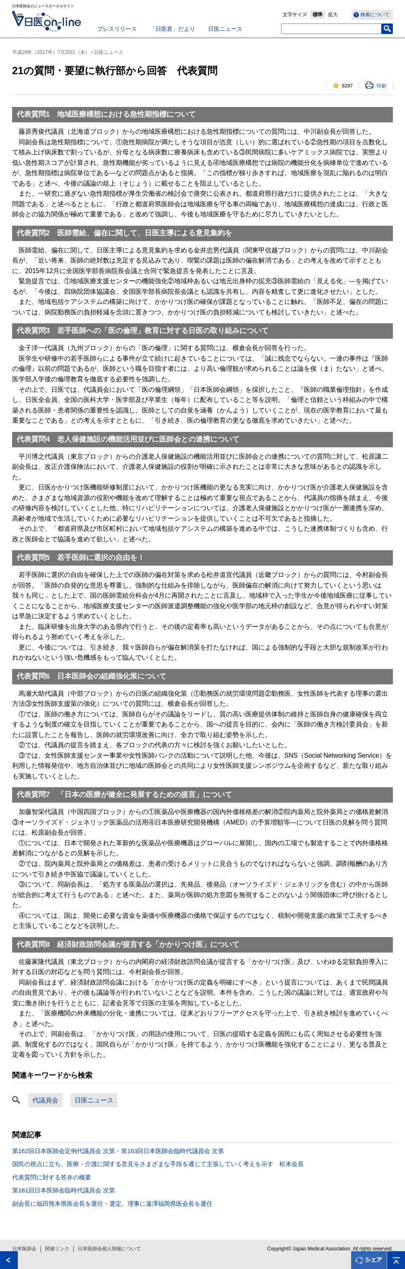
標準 (317, 14)
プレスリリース (117, 29)
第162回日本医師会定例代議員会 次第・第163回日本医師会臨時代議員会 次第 (118, 1150)
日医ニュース (225, 29)
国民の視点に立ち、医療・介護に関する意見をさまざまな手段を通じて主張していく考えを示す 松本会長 (158, 1163)
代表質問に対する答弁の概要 (51, 1177)
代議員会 (45, 1100)
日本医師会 (24, 1249)
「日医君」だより (172, 29)
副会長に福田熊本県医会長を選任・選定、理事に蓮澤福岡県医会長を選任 (112, 1203)
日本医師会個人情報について (109, 1249)
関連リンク (57, 1249)
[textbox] (331, 29)
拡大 (333, 14)
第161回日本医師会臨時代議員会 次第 (63, 1190)
